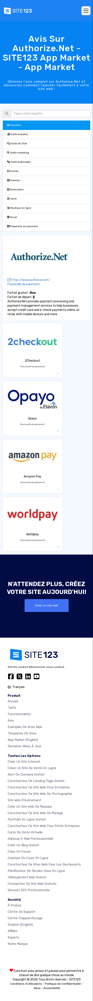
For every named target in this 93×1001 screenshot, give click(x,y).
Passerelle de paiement (22, 226)
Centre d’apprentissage (25, 918)
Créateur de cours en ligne (28, 858)
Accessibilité (51, 988)
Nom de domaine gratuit (26, 774)
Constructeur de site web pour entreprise (39, 787)
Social (12, 217)
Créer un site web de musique (30, 807)
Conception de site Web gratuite (32, 884)
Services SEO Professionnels (29, 890)
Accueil (13, 701)
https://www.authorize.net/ (28, 280)
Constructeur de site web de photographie (40, 794)
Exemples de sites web (25, 727)
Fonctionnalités (19, 714)
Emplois (20, 924)
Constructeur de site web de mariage (35, 813)
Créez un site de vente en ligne (32, 768)
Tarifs (11, 198)
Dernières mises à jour (24, 746)
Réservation (15, 189)
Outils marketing (18, 152)
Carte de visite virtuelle (25, 832)
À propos (14, 905)
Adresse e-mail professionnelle (30, 839)
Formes (12, 171)
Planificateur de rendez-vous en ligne (36, 871)
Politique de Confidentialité (63, 983)
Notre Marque (18, 944)
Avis (11, 720)
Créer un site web (46, 605)
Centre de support (21, 912)
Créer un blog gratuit (23, 845)
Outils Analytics (17, 134)
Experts (13, 937)
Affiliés (12, 931)
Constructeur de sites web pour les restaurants (44, 864)
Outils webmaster (19, 162)
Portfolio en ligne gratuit (27, 819)
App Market (23, 740)
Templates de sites (22, 733)
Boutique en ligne (19, 208)
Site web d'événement (24, 800)
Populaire (14, 125)
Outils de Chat (17, 143)
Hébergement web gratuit (27, 877)
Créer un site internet (24, 762)
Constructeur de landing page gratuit (36, 781)
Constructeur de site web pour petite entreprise (44, 826)
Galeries (13, 180)
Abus (37, 988)
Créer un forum (19, 851)
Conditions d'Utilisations (26, 983)
